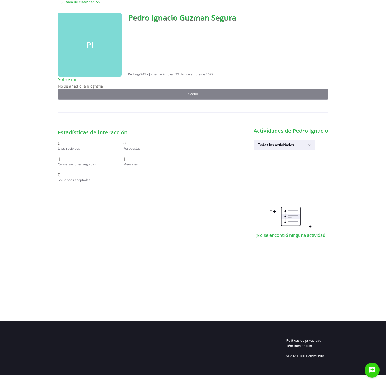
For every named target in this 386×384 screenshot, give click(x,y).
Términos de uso (299, 355)
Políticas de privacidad (303, 350)
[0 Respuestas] (311, 169)
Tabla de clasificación (136, 42)
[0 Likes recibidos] (277, 169)
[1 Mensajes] (311, 187)
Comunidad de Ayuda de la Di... (84, 42)
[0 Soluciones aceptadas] (277, 207)
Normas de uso (216, 13)
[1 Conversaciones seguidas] (277, 187)
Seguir (313, 58)
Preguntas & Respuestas (265, 13)
